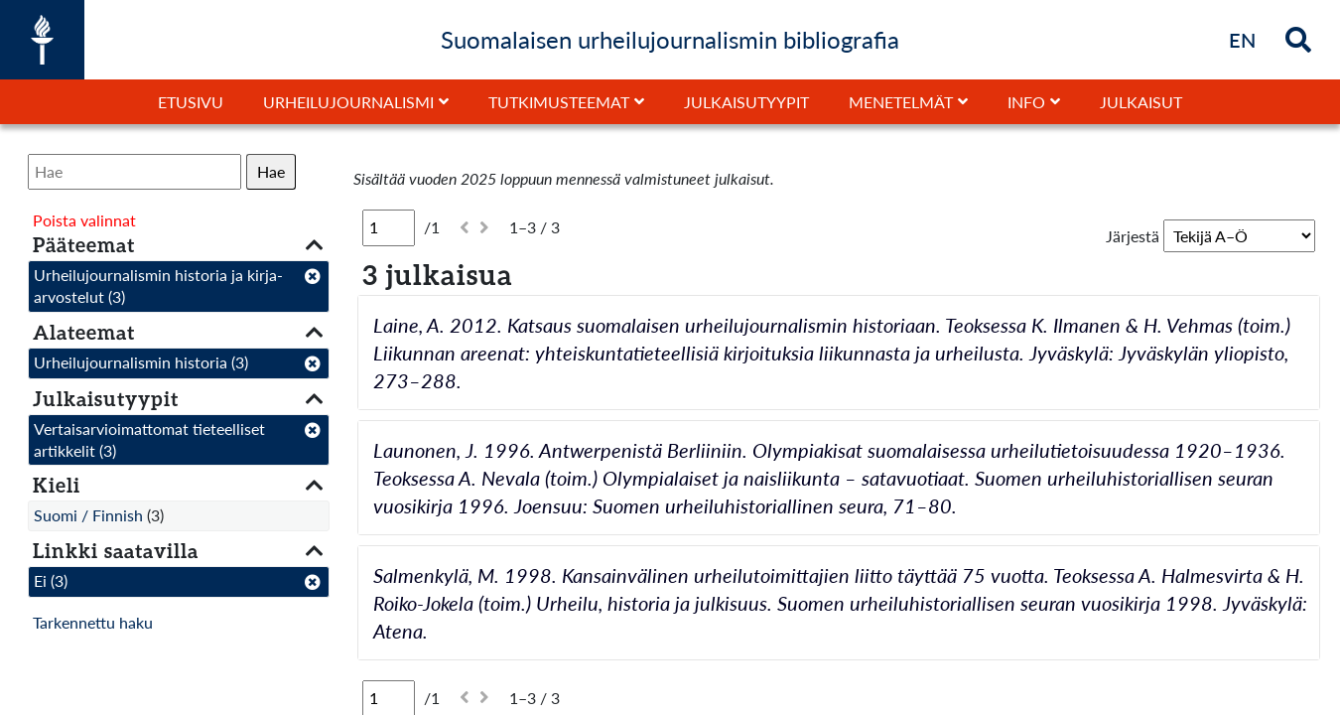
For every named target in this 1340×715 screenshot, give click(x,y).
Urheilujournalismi (348, 101)
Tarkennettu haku (93, 622)
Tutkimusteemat (558, 101)
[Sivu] (388, 227)
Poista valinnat (84, 220)
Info (1026, 101)
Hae (271, 171)
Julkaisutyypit (746, 101)
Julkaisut (1141, 101)
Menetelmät (901, 101)
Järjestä (1132, 235)
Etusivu (190, 101)
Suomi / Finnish (88, 514)
